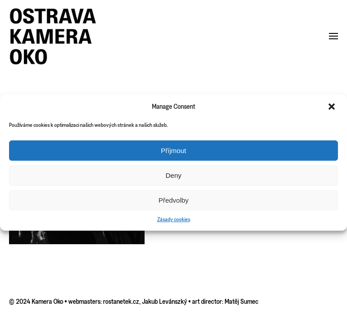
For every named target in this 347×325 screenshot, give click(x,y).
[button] (332, 106)
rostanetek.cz (121, 301)
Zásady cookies (173, 219)
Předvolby (174, 200)
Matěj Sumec (241, 301)
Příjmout (173, 150)
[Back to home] (53, 36)
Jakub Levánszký (164, 301)
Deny (173, 175)
